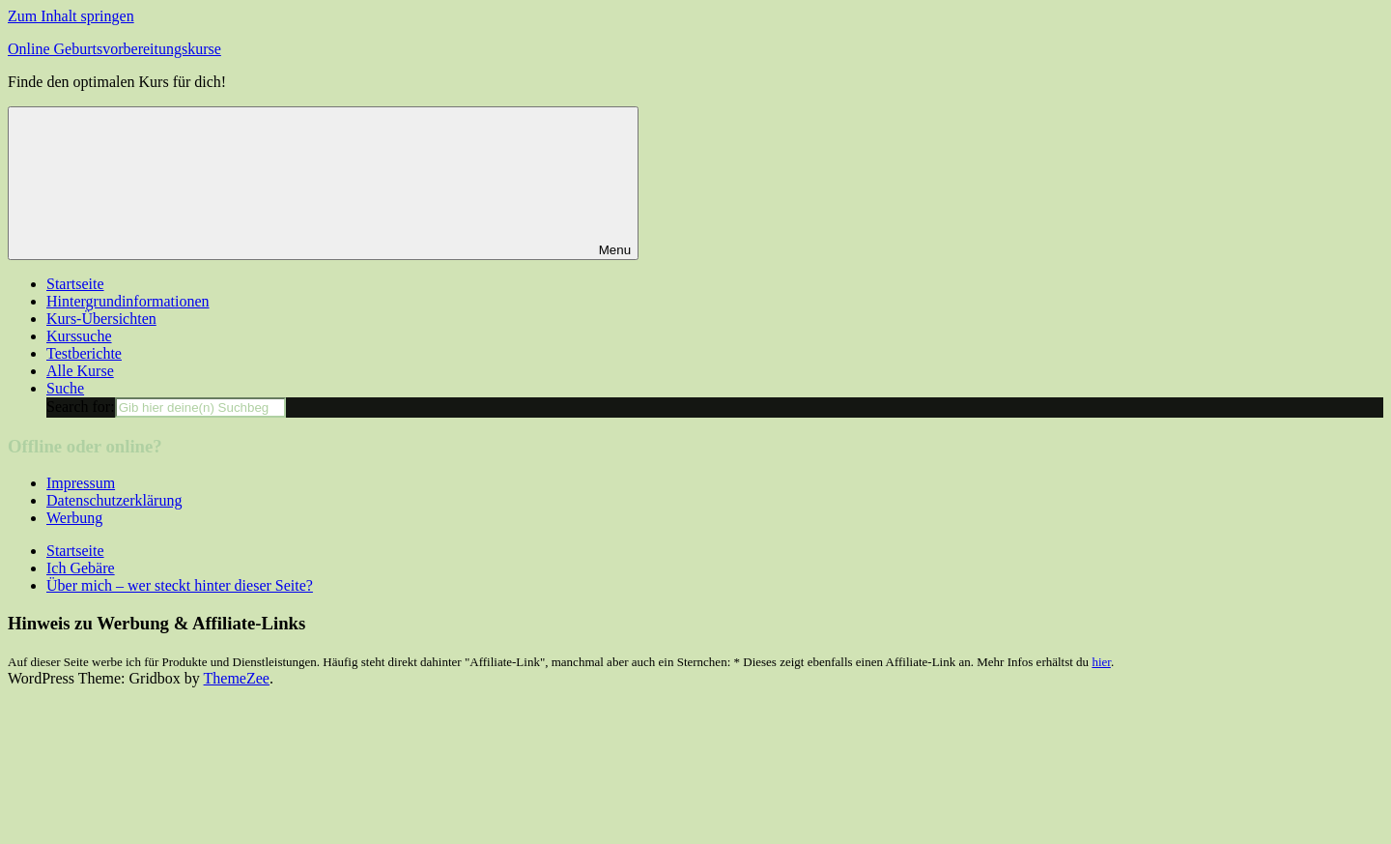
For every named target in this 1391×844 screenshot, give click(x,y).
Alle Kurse (80, 371)
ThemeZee (237, 678)
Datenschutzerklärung (114, 500)
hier (1101, 662)
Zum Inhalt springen (71, 16)
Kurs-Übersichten (101, 318)
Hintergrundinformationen (128, 301)
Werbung (74, 517)
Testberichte (84, 353)
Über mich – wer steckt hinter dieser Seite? (179, 585)
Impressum (80, 483)
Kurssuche (79, 336)
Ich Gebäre (80, 568)
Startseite (75, 284)
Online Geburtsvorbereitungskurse (114, 49)
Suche (65, 388)
